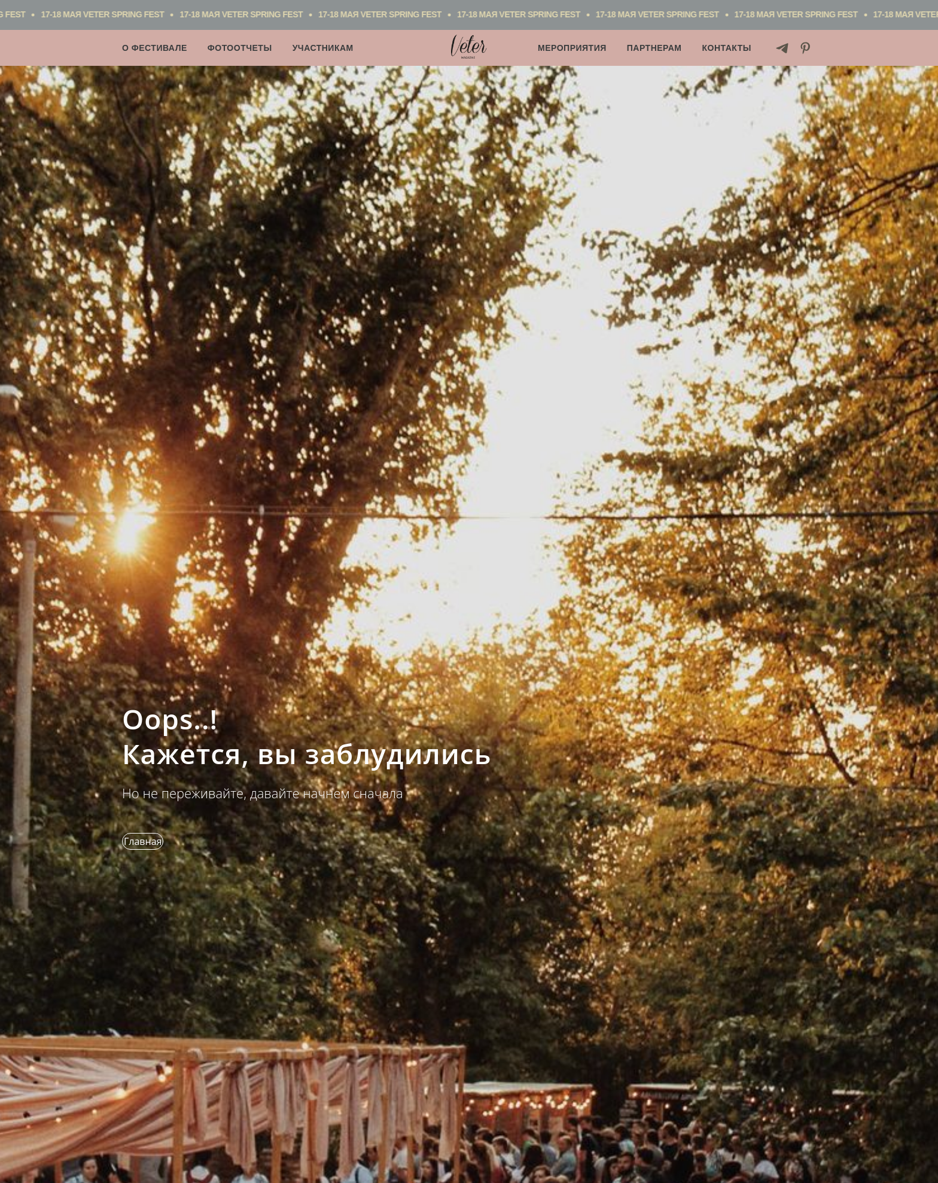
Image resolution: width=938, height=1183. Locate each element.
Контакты (726, 48)
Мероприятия (572, 48)
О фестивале (154, 48)
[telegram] (782, 48)
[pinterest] (805, 48)
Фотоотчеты (240, 48)
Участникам (323, 48)
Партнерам (654, 48)
